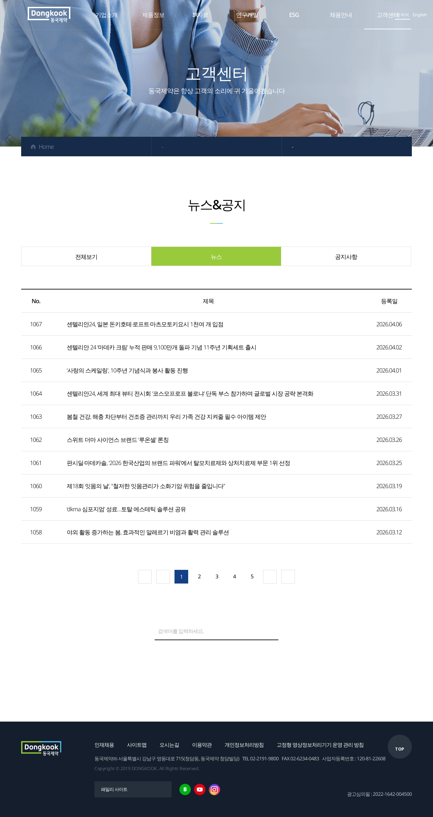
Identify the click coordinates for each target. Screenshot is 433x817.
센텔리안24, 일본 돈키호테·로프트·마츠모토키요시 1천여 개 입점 (145, 324)
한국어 (402, 15)
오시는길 (169, 744)
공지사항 (346, 257)
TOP (399, 749)
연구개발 (247, 15)
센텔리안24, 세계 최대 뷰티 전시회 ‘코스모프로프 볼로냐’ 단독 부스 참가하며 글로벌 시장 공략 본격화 (190, 393)
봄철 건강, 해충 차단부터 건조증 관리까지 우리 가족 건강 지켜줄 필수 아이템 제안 (166, 416)
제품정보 (153, 15)
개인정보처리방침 (244, 744)
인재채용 (104, 744)
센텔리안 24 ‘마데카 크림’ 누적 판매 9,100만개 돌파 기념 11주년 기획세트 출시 (161, 347)
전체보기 (86, 257)
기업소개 (106, 15)
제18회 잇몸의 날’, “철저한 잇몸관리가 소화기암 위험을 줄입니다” (146, 486)
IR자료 (200, 15)
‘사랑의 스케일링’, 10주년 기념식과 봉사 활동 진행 (127, 370)
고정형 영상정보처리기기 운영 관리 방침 (320, 744)
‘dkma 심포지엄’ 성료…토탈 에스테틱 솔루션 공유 (126, 509)
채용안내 (341, 15)
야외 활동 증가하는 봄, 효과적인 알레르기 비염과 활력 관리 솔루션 (148, 532)
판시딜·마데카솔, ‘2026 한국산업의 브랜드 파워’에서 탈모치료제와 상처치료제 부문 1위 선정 (178, 463)
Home (46, 146)
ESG (294, 15)
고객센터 (388, 15)
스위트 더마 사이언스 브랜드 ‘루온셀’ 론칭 (118, 440)
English (420, 15)
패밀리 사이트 (114, 789)
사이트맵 (137, 744)
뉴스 (216, 257)
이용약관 (202, 744)
